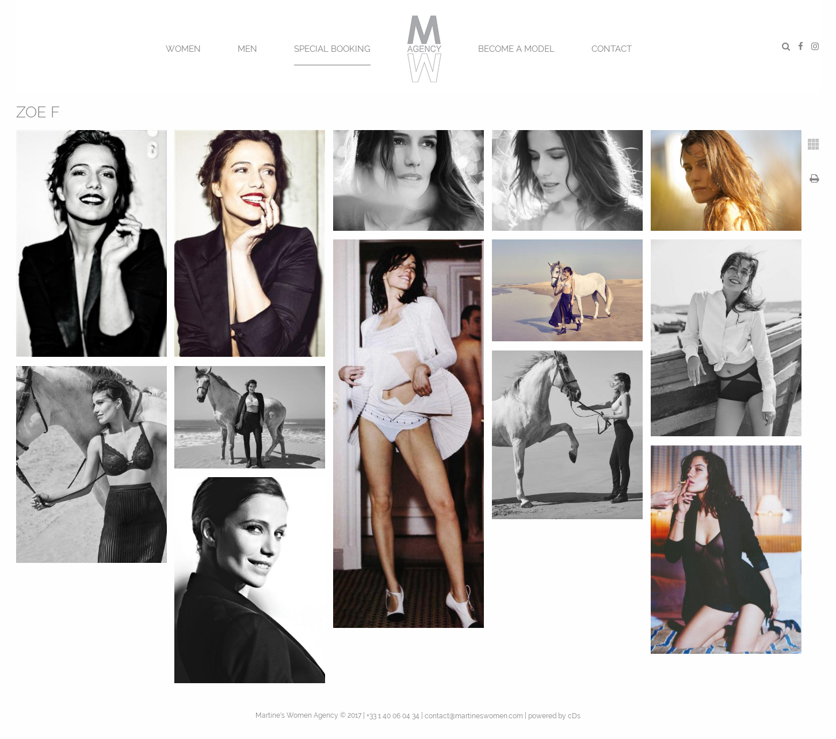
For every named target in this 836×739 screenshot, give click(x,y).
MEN (247, 49)
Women (183, 49)
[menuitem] (183, 47)
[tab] (813, 144)
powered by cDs (554, 716)
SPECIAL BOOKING (332, 49)
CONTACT (611, 49)
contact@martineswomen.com (474, 716)
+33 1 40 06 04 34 (393, 716)
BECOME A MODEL (516, 49)
